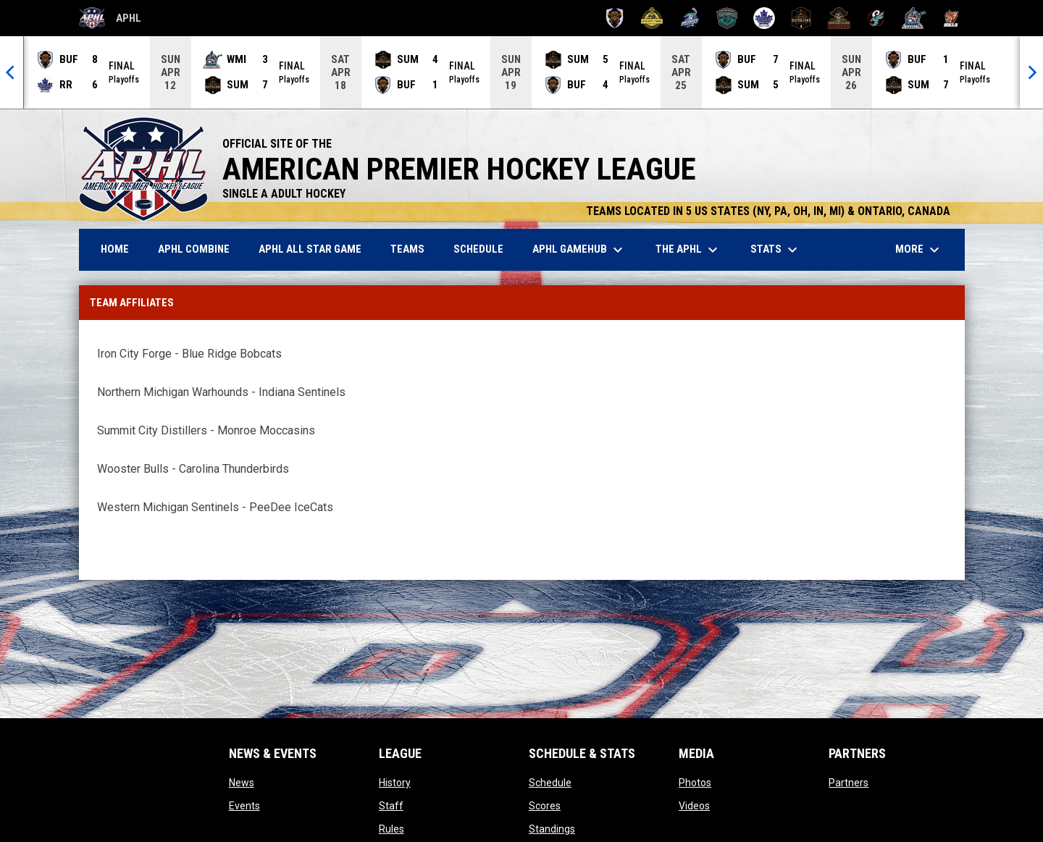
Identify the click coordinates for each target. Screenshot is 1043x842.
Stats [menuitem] (775, 249)
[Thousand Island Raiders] (839, 18)
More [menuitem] (919, 249)
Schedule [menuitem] (478, 249)
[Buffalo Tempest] (614, 18)
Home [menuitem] (115, 249)
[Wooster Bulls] (951, 18)
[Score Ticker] (521, 72)
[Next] (1031, 72)
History (395, 782)
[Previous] (11, 72)
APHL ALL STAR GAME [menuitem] (315, 249)
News (241, 782)
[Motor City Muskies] (689, 18)
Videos (694, 806)
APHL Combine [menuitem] (194, 249)
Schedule (550, 782)
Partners (848, 782)
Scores (545, 806)
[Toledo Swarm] (876, 18)
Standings (552, 829)
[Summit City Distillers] (801, 18)
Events (244, 806)
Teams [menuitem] (407, 249)
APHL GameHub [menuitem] (579, 249)
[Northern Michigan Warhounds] (726, 18)
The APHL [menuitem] (688, 249)
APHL (110, 18)
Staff (391, 806)
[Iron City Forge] (652, 18)
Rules (391, 829)
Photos (695, 782)
